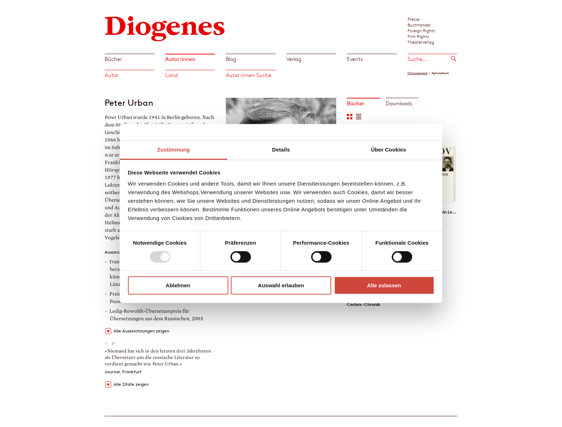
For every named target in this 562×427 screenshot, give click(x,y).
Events (355, 59)
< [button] (106, 343)
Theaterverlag (421, 42)
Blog (231, 59)
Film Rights (418, 36)
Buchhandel (419, 25)
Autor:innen (180, 59)
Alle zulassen (384, 285)
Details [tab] (281, 150)
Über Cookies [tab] (388, 150)
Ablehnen (178, 285)
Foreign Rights (421, 30)
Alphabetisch (440, 73)
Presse (413, 19)
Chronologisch (418, 73)
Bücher (113, 59)
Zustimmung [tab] (173, 150)
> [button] (113, 343)
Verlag (293, 59)
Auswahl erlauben (281, 285)
